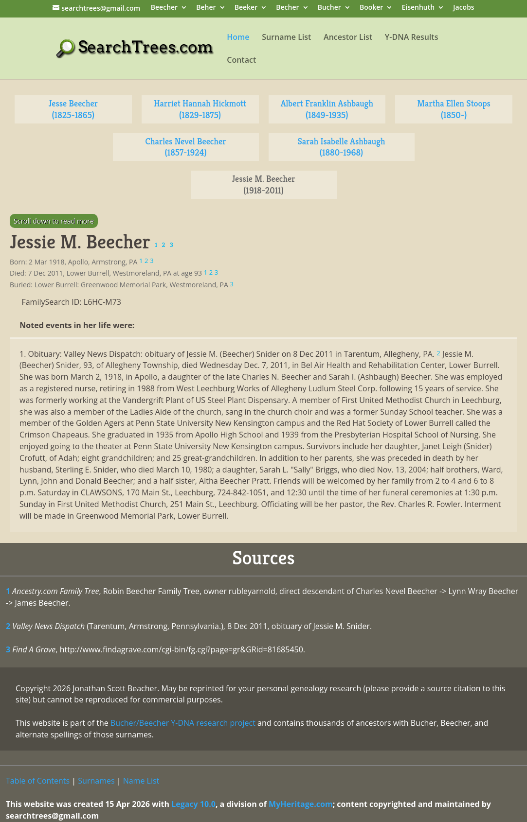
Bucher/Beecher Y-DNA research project (182, 722)
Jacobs (463, 8)
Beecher (164, 8)
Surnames (96, 780)
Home (238, 38)
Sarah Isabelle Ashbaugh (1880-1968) (341, 147)
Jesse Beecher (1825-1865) (73, 109)
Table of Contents (38, 780)
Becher (287, 8)
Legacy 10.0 (193, 804)
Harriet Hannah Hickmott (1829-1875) (200, 109)
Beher (206, 8)
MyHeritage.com (301, 804)
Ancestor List (348, 38)
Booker (371, 8)
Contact (241, 60)
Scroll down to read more (54, 221)
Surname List (286, 38)
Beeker (246, 8)
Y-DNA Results (411, 38)
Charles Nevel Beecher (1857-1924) (185, 147)
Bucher (329, 8)
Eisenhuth (418, 8)
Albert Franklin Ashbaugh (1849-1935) (327, 109)
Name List (141, 780)
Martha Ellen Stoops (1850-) (454, 109)
